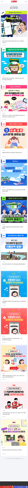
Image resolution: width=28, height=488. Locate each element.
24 (11, 458)
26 (14, 458)
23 (10, 458)
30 (20, 458)
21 (7, 458)
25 (13, 458)
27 (16, 458)
